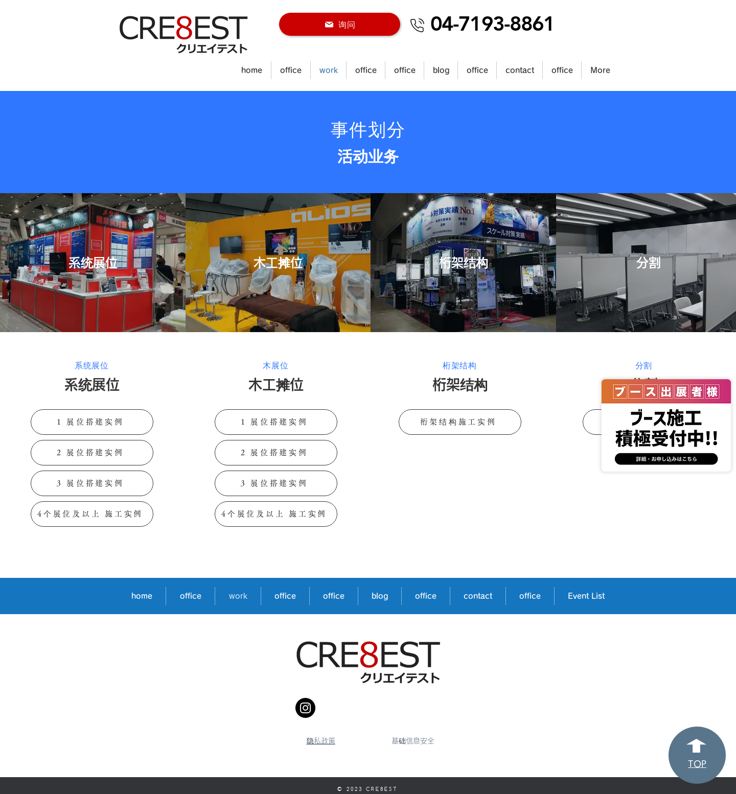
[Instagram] (305, 708)
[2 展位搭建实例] (92, 452)
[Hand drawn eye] (666, 425)
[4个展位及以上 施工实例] (92, 514)
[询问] (339, 24)
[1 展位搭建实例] (92, 422)
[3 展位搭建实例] (92, 483)
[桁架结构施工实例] (460, 422)
